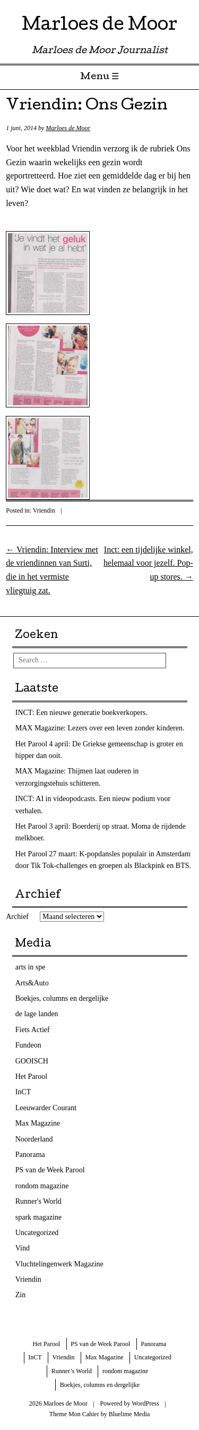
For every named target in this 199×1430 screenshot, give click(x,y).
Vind (22, 1248)
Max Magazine (37, 1123)
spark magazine (38, 1217)
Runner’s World (71, 1371)
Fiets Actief (32, 1030)
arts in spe (30, 967)
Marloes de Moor (99, 26)
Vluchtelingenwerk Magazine (59, 1264)
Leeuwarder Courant (45, 1108)
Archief (17, 917)
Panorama (30, 1155)
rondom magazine (42, 1186)
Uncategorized (37, 1233)
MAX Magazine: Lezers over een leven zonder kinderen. (100, 728)
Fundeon (28, 1045)
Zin (20, 1295)
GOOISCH (31, 1061)
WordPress (145, 1403)
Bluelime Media (129, 1414)
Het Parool (31, 1076)
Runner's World (38, 1201)
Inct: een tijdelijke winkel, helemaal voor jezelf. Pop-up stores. (148, 563)
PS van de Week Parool (50, 1170)
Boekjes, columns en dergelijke (61, 998)
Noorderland (34, 1139)
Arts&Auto (32, 983)
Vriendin (44, 510)
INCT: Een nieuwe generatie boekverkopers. (81, 713)
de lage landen (36, 1014)
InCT (23, 1092)
